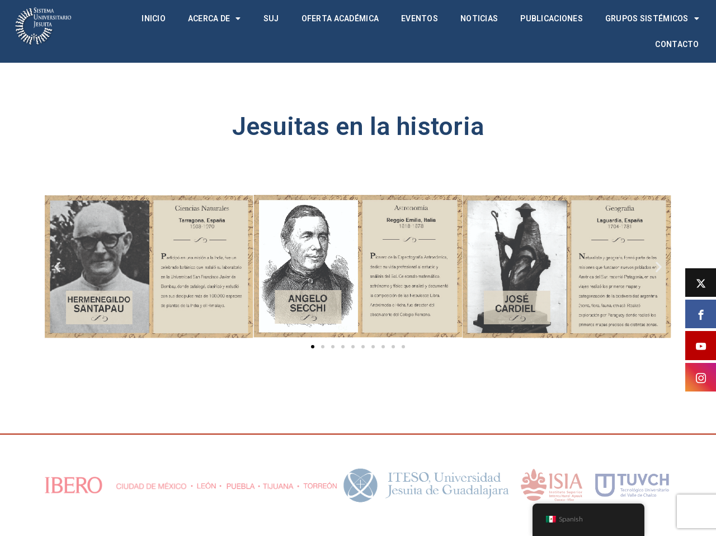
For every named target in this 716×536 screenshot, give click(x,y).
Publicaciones (551, 18)
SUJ (271, 18)
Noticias (479, 18)
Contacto (677, 44)
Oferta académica (340, 18)
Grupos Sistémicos (652, 18)
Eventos (419, 18)
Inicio (154, 18)
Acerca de (214, 18)
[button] (57, 266)
